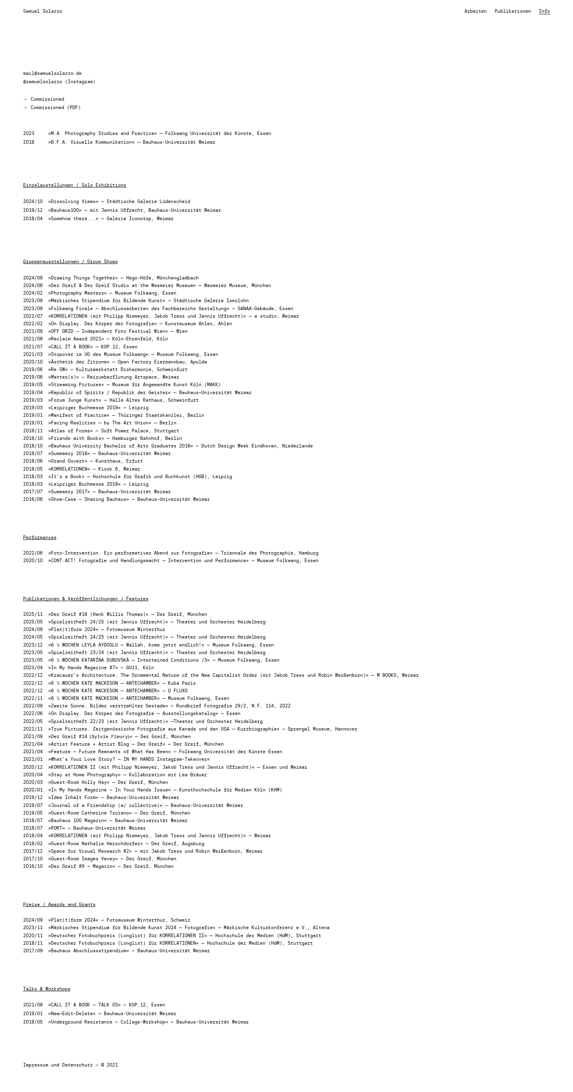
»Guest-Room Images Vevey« (83, 858)
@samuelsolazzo (42, 81)
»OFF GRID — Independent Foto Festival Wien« (108, 331)
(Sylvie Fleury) (109, 736)
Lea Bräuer (193, 774)
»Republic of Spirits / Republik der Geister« (109, 392)
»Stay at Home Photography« (84, 774)
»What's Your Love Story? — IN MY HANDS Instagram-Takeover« (129, 759)
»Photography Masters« (77, 293)
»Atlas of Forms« (70, 431)
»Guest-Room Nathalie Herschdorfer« (95, 843)
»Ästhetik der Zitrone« (78, 362)
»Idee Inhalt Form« (73, 797)
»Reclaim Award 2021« (76, 339)
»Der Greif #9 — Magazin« (81, 866)
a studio (265, 316)
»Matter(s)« (63, 377)
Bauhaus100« (66, 210)
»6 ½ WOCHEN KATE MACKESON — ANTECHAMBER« (104, 683)
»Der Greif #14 (69, 736)
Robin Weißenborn (340, 675)
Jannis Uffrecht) (143, 721)
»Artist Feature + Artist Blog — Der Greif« (106, 744)
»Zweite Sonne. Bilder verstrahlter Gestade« (108, 706)
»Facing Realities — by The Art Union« (99, 423)
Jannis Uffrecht (122, 210)
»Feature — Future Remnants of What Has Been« (109, 751)
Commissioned (47, 99)
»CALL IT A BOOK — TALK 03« (84, 1005)
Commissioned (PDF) (56, 107)
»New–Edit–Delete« (72, 1013)
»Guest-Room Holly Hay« (78, 782)
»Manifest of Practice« (78, 415)
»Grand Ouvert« (67, 461)
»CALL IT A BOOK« (70, 347)
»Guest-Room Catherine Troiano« (90, 813)
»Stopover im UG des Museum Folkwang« (98, 354)
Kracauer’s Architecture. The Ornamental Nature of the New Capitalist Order (154, 675)
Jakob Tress (169, 316)
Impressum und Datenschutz (58, 1065)
